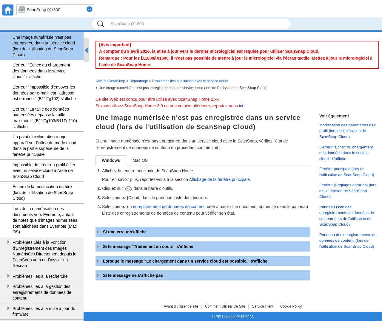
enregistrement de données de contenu (169, 206)
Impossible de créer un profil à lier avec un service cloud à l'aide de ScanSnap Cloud (44, 170)
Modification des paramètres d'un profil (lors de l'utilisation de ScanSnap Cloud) (347, 131)
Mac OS (140, 160)
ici (241, 105)
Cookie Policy (291, 306)
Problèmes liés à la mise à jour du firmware (44, 311)
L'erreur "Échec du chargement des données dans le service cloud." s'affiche (41, 71)
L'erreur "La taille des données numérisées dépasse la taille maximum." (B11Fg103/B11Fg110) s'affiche (45, 118)
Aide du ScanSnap (110, 81)
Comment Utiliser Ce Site (225, 306)
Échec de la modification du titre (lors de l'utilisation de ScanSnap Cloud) (43, 192)
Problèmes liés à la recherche (40, 276)
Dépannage (139, 81)
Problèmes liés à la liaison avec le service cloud (190, 81)
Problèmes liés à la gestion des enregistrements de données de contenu (42, 292)
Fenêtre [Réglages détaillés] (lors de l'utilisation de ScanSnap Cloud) (347, 191)
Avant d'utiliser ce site (181, 306)
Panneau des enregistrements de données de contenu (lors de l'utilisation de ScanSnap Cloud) (348, 240)
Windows (111, 160)
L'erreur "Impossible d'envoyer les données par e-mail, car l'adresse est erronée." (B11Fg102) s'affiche (44, 93)
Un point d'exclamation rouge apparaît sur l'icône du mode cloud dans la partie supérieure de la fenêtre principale (44, 145)
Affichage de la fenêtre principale (219, 179)
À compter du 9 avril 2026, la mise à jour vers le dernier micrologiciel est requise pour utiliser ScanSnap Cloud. (209, 51)
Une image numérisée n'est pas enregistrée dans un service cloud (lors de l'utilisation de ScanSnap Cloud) (44, 46)
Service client (262, 306)
